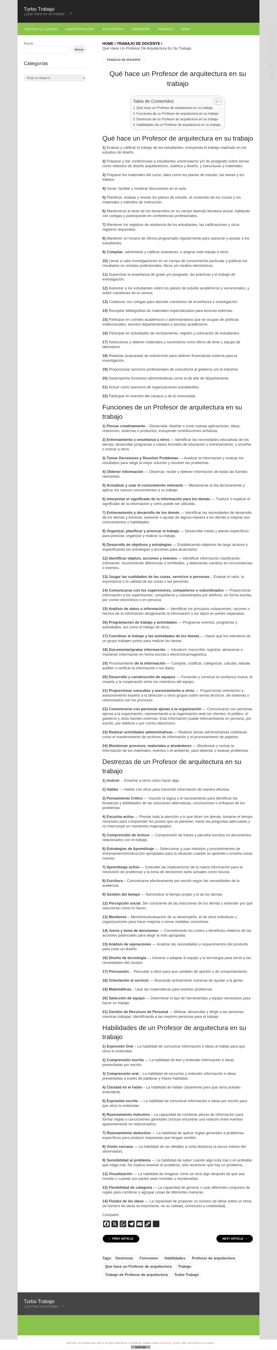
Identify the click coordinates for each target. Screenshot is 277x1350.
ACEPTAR (140, 1347)
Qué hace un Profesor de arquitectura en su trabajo (174, 108)
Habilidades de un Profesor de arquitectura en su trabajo (178, 125)
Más (188, 29)
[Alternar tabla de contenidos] (216, 101)
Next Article (234, 1238)
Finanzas (168, 29)
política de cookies (170, 1343)
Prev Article (121, 1238)
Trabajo (184, 1266)
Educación (113, 29)
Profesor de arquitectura (213, 1258)
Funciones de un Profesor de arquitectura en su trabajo (177, 113)
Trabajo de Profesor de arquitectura (136, 1275)
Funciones (149, 1258)
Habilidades (175, 1258)
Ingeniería (143, 29)
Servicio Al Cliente (40, 29)
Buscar (28, 43)
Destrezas (124, 1258)
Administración (79, 29)
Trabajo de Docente (123, 59)
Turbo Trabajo (39, 9)
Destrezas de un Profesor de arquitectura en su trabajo (177, 119)
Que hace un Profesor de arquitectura (138, 1266)
